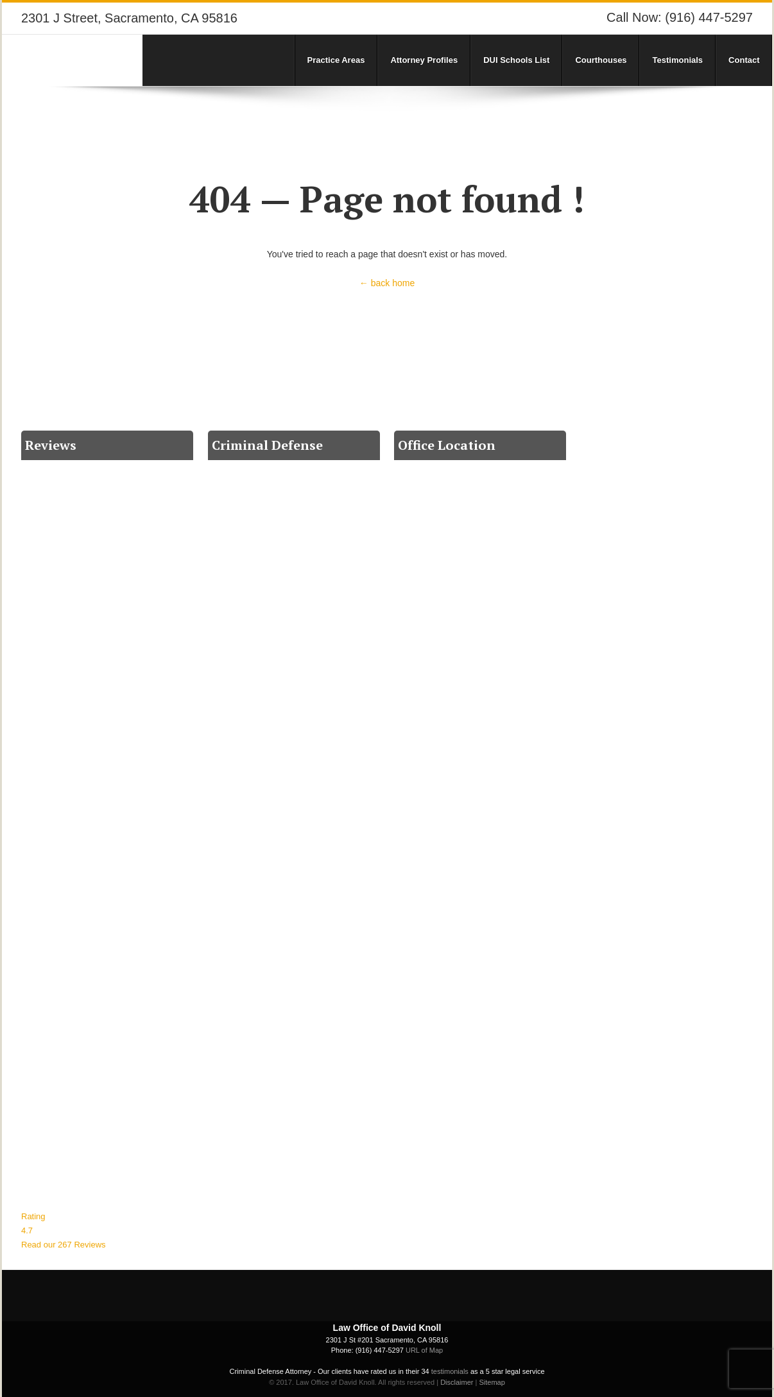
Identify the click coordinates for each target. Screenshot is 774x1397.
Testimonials (678, 60)
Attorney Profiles (424, 60)
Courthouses (600, 60)
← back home (387, 283)
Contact (743, 60)
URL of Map (424, 1350)
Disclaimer (456, 1382)
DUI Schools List (516, 60)
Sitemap (491, 1382)
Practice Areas (336, 60)
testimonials (450, 1371)
